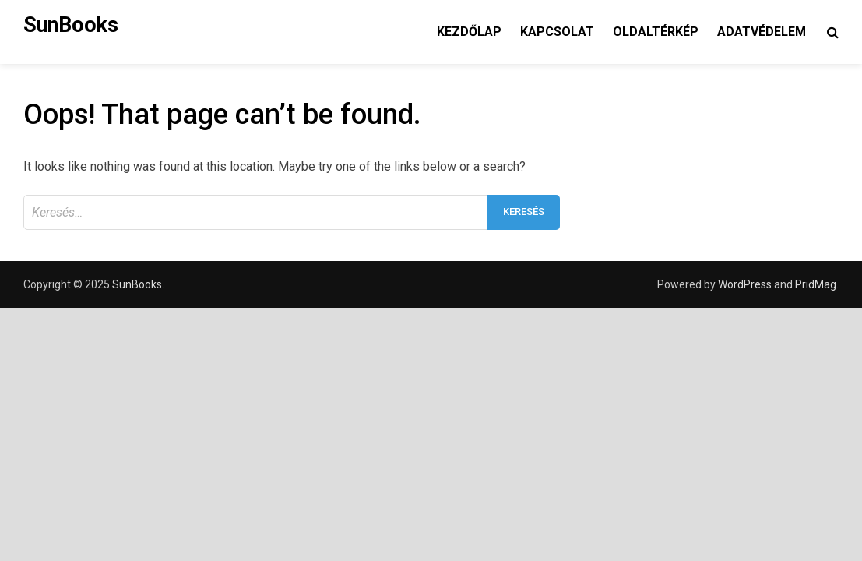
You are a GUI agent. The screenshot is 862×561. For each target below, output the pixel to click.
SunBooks (70, 24)
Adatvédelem (761, 31)
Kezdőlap (469, 31)
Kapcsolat (557, 31)
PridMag (815, 284)
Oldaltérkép (655, 31)
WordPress (745, 284)
